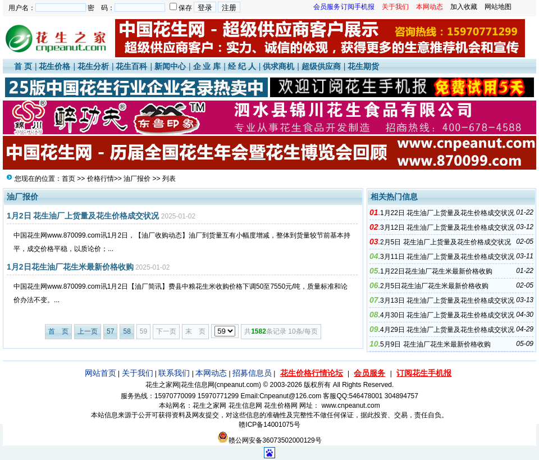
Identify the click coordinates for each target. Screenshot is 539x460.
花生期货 (363, 66)
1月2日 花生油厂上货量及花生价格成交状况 (83, 215)
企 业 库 (207, 66)
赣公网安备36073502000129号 (269, 440)
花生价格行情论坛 (311, 372)
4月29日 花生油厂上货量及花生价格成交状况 (447, 330)
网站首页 (100, 372)
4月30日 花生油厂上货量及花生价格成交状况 (447, 315)
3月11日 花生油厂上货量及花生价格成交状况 (447, 257)
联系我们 (174, 372)
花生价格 (54, 66)
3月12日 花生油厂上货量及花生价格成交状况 (447, 227)
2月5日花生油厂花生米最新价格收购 (434, 286)
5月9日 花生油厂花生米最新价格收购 (435, 344)
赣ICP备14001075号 (269, 425)
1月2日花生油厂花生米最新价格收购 (70, 266)
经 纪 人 (242, 66)
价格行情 (100, 179)
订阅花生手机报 (423, 372)
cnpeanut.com (238, 385)
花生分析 (93, 66)
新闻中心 (170, 66)
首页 (68, 179)
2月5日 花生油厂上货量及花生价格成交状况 (445, 242)
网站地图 (498, 7)
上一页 (87, 331)
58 (126, 331)
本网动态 (211, 372)
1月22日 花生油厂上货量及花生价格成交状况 (447, 213)
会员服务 (369, 372)
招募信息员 (252, 372)
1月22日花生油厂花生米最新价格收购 (436, 271)
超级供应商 (321, 66)
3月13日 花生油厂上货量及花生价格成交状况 (447, 300)
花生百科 (131, 66)
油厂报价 (137, 179)
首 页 (23, 66)
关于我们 (137, 372)
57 (110, 331)
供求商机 (278, 66)
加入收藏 (463, 7)
